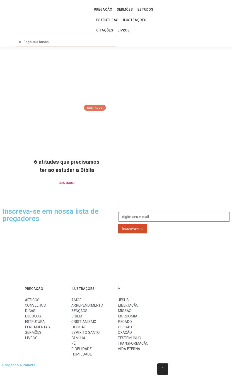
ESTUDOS (145, 9)
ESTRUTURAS (107, 20)
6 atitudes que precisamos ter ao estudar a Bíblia (66, 166)
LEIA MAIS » (67, 183)
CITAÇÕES (104, 30)
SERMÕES (125, 9)
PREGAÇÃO (103, 9)
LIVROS (124, 30)
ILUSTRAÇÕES (134, 20)
